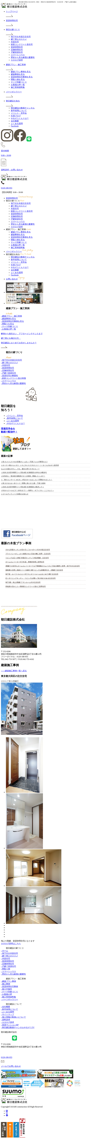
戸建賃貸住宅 (17, 52)
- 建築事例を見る (8, 319)
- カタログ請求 (7, 1022)
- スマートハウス (8, 381)
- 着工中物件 (6, 989)
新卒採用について (19, 110)
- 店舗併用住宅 (7, 370)
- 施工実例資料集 (8, 997)
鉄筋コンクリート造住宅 (22, 44)
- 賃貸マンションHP (10, 1025)
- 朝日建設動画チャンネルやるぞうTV (18, 1027)
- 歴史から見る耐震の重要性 (13, 383)
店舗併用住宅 (17, 50)
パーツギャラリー (19, 251)
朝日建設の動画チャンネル (23, 108)
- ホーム (4, 951)
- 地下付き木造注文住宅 (11, 360)
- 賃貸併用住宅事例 (9, 986)
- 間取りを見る (7, 324)
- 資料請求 (5, 1020)
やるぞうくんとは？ (20, 118)
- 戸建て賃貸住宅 (8, 373)
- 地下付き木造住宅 (9, 953)
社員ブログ (16, 116)
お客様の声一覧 (18, 85)
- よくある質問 (12, 421)
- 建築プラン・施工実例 (11, 316)
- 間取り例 (5, 969)
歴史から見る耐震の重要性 (23, 57)
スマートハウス (18, 55)
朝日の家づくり (15, 201)
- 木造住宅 (5, 365)
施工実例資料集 (18, 87)
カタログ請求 (17, 60)
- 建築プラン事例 (8, 981)
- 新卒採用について (14, 418)
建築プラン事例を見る (21, 72)
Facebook (15, 126)
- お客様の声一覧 (8, 329)
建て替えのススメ (19, 39)
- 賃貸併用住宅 (7, 368)
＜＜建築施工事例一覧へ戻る (14, 671)
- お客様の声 (6, 994)
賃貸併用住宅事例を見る (22, 77)
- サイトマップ (7, 1014)
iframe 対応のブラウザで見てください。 (45, 494)
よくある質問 (17, 123)
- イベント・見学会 (14, 416)
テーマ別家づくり (19, 82)
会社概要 (15, 121)
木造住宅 (15, 42)
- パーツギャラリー (9, 999)
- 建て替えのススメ (9, 363)
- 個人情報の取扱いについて (13, 1017)
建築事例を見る (18, 74)
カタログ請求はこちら (11, 943)
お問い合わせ (15, 279)
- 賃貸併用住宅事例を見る (12, 321)
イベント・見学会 (19, 113)
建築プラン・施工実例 (18, 229)
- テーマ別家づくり (9, 326)
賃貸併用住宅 (17, 47)
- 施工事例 (5, 984)
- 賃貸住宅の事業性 (9, 376)
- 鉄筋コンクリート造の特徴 (13, 378)
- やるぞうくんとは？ (15, 423)
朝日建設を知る (18, 254)
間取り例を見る (18, 79)
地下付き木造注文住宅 (21, 37)
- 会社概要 (5, 1007)
